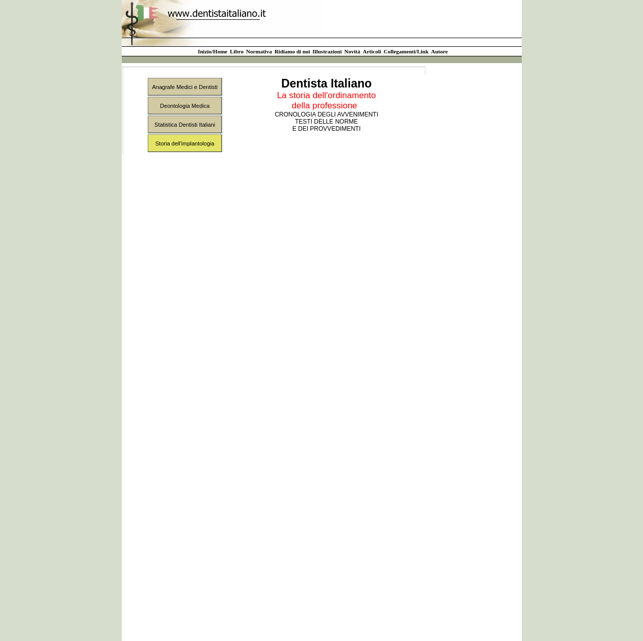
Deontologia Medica (184, 106)
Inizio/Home (212, 51)
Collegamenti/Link (406, 51)
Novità (352, 51)
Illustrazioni (326, 51)
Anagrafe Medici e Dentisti (185, 87)
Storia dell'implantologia (185, 143)
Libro (237, 51)
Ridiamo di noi (292, 51)
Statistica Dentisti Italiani (184, 125)
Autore (439, 51)
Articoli (372, 51)
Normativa (259, 51)
